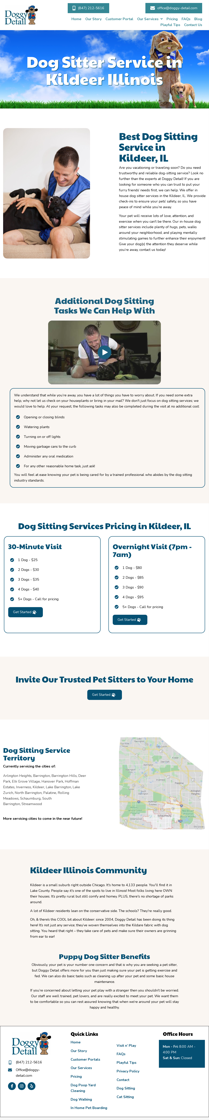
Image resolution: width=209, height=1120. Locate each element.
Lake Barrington (20, 787)
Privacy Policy (128, 1071)
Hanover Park (14, 781)
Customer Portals (85, 1059)
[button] (88, 8)
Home (76, 1042)
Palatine (11, 792)
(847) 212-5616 (29, 1062)
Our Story (79, 1051)
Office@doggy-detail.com (28, 1073)
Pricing (76, 1076)
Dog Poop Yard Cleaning (83, 1088)
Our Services (81, 1068)
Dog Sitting (126, 1088)
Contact (123, 1080)
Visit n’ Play (126, 1045)
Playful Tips (126, 1062)
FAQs (121, 1054)
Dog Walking (81, 1099)
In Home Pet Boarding (89, 1108)
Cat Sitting (125, 1097)
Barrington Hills (26, 775)
